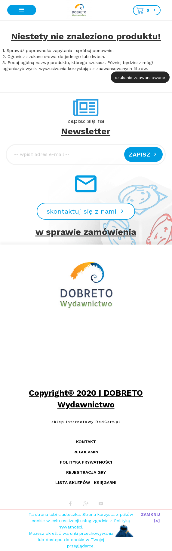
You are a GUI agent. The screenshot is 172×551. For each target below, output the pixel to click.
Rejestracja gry (86, 472)
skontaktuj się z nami (85, 211)
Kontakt (86, 441)
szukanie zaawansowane (140, 77)
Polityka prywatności (86, 462)
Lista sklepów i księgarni (85, 482)
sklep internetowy (72, 422)
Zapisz (143, 154)
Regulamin (85, 451)
